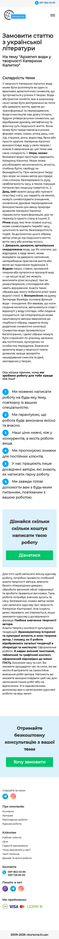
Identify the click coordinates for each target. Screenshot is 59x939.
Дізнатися (29, 555)
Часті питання (10, 854)
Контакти (8, 811)
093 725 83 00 (16, 875)
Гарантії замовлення (15, 845)
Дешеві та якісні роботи (17, 858)
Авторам (7, 815)
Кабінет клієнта (11, 837)
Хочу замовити (29, 762)
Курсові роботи (11, 823)
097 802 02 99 (47, 2)
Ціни (5, 841)
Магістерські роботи (14, 819)
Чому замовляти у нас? (16, 849)
